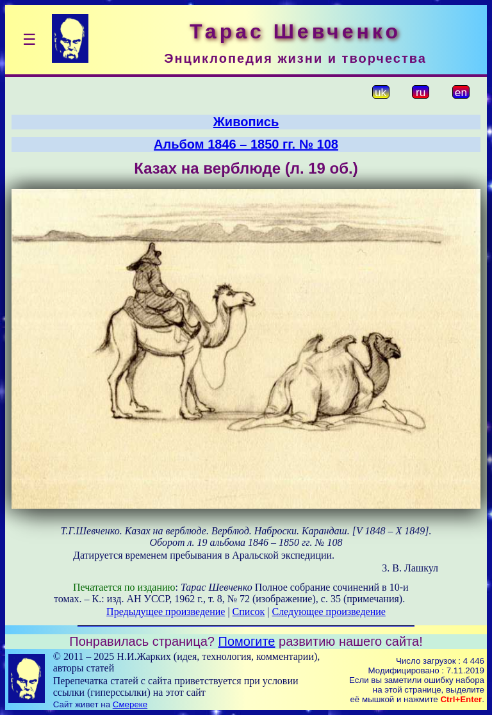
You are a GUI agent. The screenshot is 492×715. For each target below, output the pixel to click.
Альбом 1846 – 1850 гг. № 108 (246, 144)
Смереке (130, 704)
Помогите (246, 641)
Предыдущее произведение (165, 611)
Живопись (246, 122)
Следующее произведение (328, 611)
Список (249, 611)
